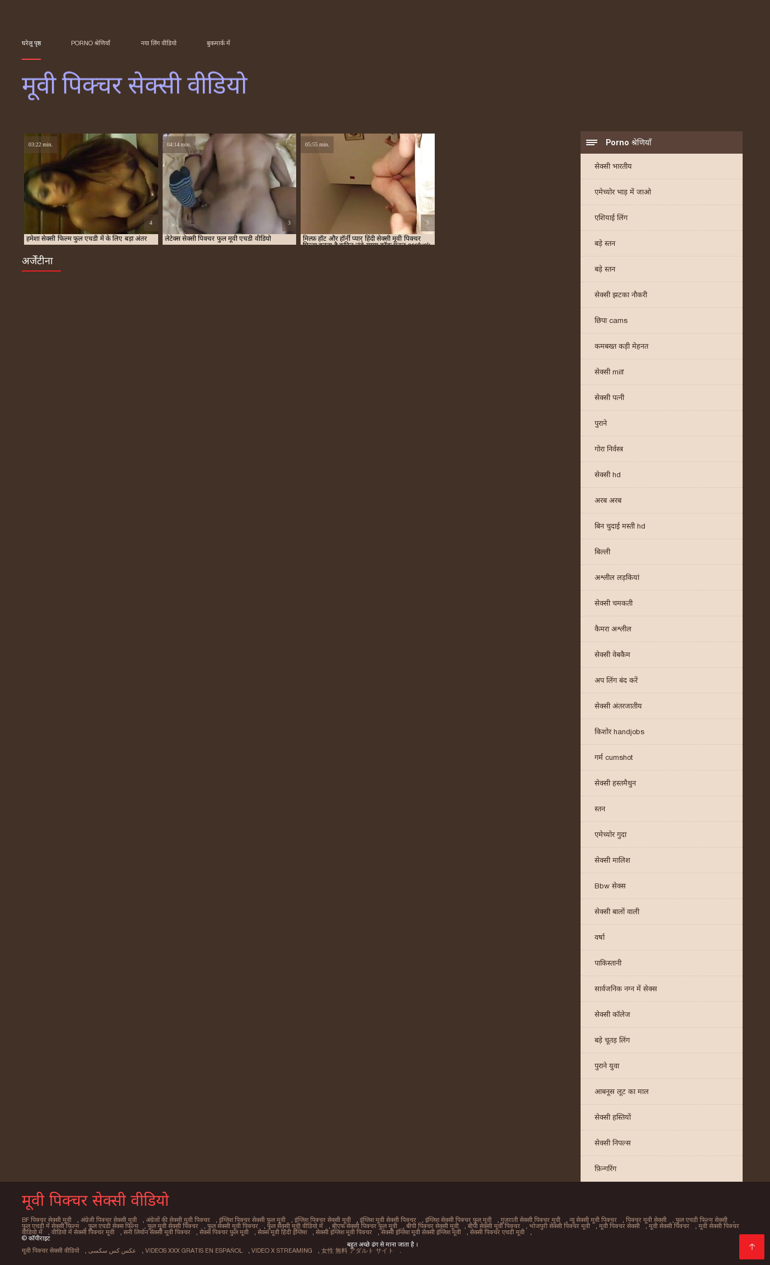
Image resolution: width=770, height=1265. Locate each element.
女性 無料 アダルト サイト (357, 1250)
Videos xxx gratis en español (194, 1250)
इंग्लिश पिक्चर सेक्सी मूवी (322, 1219)
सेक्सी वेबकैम (612, 654)
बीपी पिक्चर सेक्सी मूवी (432, 1226)
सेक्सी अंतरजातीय (618, 706)
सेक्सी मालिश (612, 860)
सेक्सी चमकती (614, 603)
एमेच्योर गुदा (610, 834)
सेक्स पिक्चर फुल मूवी (224, 1232)
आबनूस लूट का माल (622, 1091)
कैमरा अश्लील (613, 629)
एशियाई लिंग (611, 217)
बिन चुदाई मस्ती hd (620, 526)
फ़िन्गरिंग (605, 1168)
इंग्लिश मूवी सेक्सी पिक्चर (388, 1219)
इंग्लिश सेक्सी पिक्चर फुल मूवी (458, 1219)
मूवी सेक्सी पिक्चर (669, 1226)
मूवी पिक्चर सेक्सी (619, 1226)
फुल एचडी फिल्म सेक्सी (702, 1219)
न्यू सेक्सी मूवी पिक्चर (593, 1219)
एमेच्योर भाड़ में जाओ (623, 192)
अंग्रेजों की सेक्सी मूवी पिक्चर (178, 1219)
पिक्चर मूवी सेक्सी (646, 1219)
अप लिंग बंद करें (616, 680)
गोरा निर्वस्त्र (609, 449)
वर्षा (600, 937)
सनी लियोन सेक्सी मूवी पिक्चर (157, 1232)
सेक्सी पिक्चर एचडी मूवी (497, 1232)
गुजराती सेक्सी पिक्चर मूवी (530, 1219)
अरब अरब (608, 500)
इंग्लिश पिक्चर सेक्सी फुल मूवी (252, 1219)
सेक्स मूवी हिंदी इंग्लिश (282, 1232)
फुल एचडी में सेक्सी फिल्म (50, 1226)
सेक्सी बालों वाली (617, 911)
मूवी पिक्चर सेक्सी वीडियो (50, 1250)
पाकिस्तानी (608, 963)
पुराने (601, 423)
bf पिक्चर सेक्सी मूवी (47, 1219)
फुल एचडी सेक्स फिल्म (113, 1226)
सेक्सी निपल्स (613, 1143)
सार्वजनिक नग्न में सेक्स (626, 989)
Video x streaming (281, 1250)
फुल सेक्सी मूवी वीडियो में (295, 1226)
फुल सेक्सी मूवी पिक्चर (232, 1226)
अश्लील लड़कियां (617, 577)
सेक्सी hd (608, 474)
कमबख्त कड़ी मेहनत (621, 346)
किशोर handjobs (619, 731)
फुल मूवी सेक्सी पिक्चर (173, 1226)
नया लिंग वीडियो (159, 43)
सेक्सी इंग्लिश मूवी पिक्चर (344, 1232)
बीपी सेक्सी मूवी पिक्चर (494, 1226)
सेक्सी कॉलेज (612, 1014)
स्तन (600, 809)
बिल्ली (602, 552)
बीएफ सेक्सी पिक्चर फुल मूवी (364, 1226)
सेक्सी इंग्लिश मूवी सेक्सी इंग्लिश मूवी (421, 1232)
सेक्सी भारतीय (613, 166)
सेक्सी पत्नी (609, 397)
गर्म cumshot (614, 757)
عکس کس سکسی (112, 1250)
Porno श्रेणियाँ (90, 43)
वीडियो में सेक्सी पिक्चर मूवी (83, 1232)
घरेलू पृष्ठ (31, 43)
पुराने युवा (607, 1066)
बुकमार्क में (218, 43)
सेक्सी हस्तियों (613, 1117)
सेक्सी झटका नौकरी (621, 295)
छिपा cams (611, 320)
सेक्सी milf (609, 372)
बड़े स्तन (605, 243)
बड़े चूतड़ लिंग (612, 1040)
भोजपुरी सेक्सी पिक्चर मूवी (559, 1226)
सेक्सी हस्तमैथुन (615, 783)
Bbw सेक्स (610, 886)
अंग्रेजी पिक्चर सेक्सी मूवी (108, 1219)
